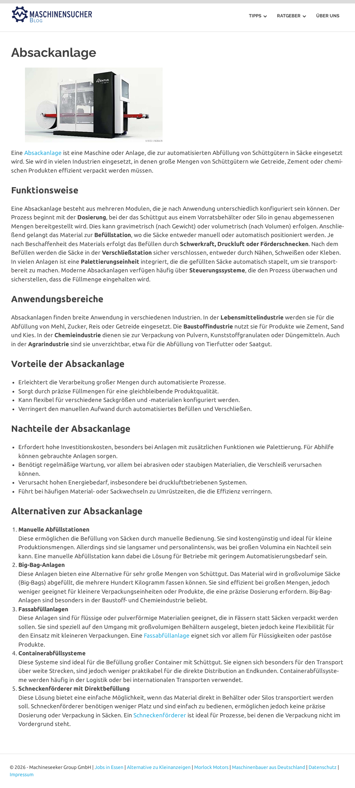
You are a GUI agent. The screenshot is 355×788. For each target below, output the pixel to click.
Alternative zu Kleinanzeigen (159, 767)
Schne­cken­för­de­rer (159, 715)
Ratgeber (289, 15)
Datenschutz (323, 767)
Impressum (22, 774)
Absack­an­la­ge (43, 152)
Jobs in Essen (109, 767)
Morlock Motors (211, 767)
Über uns (327, 15)
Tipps (255, 15)
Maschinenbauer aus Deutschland (268, 767)
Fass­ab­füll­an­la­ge (167, 635)
